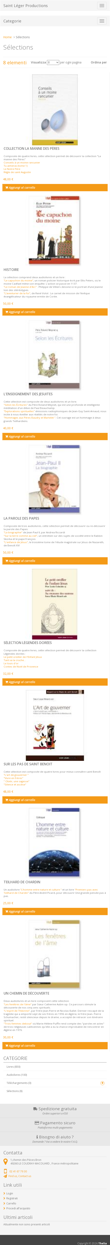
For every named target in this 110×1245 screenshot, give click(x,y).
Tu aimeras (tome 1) (16, 165)
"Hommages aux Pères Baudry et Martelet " (29, 417)
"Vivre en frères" (13, 778)
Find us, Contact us (20, 1176)
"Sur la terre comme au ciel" (20, 535)
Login (9, 1193)
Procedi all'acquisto (18, 1208)
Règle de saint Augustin (17, 172)
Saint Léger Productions (25, 5)
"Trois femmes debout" (18, 1023)
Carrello (11, 1203)
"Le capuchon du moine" (18, 280)
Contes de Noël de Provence (21, 666)
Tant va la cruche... (15, 660)
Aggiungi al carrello (20, 187)
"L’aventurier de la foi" (17, 293)
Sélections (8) (14, 1091)
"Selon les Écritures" (16, 404)
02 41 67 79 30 (18, 1171)
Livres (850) (13, 1067)
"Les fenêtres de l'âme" (18, 1004)
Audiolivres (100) (17, 1075)
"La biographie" (13, 532)
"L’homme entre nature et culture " (41, 889)
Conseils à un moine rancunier (22, 162)
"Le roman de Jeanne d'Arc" (20, 286)
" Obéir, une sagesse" (16, 781)
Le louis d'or (11, 663)
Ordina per (99, 62)
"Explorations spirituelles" (19, 411)
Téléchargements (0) (19, 1083)
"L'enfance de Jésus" (16, 542)
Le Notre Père (12, 169)
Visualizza (38, 62)
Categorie (12, 21)
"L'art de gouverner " (16, 774)
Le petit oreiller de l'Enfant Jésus (23, 657)
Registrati (12, 1198)
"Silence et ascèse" (15, 784)
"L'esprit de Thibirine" (17, 1010)
